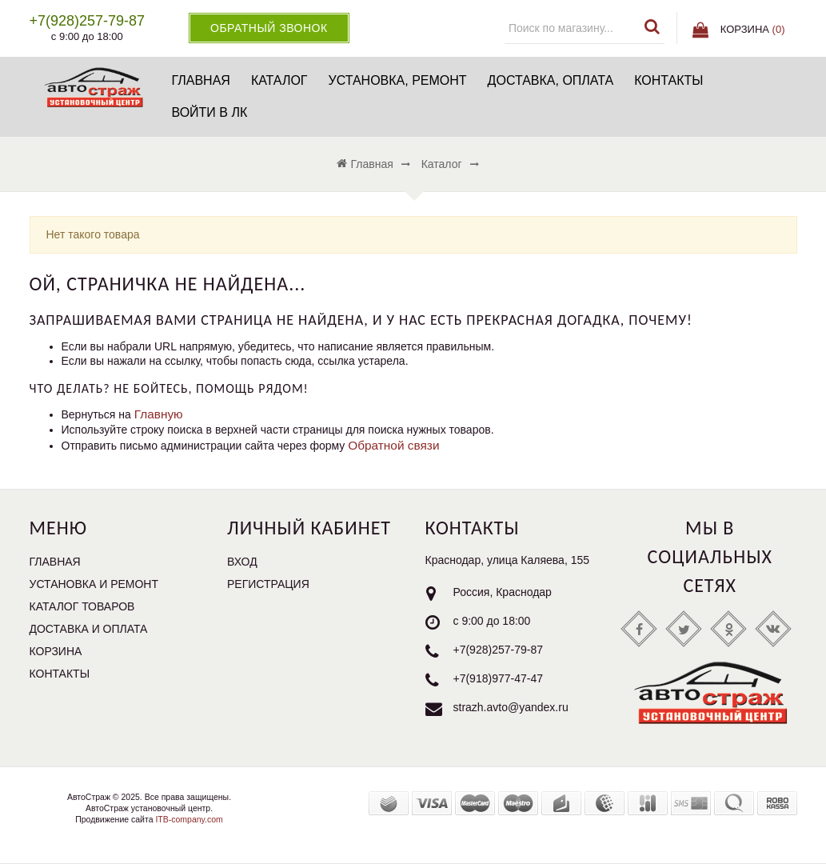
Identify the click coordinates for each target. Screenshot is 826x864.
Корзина (56, 651)
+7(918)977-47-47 (498, 678)
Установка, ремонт (398, 80)
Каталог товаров (82, 606)
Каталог (279, 80)
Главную (158, 414)
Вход (242, 561)
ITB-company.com (188, 819)
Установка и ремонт (94, 584)
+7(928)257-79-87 (498, 649)
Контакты (668, 80)
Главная (200, 80)
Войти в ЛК (209, 112)
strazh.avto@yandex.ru (511, 707)
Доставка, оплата (551, 80)
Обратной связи (393, 445)
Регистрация (268, 584)
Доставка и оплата (89, 628)
